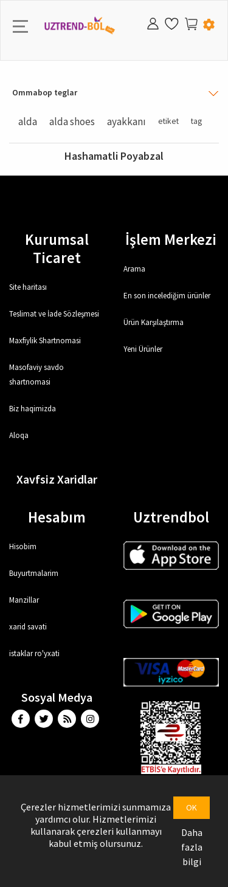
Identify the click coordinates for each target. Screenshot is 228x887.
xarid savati (28, 627)
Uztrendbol (171, 517)
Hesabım (57, 517)
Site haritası (28, 287)
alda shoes (72, 121)
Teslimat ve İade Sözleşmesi (54, 314)
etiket (168, 121)
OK (191, 807)
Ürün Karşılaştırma (153, 322)
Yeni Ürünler (142, 349)
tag (196, 121)
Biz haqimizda (32, 408)
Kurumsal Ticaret (57, 248)
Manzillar (24, 600)
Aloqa (19, 435)
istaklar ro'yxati (34, 653)
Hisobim (22, 546)
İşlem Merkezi (170, 239)
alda (27, 121)
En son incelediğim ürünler (166, 295)
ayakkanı (126, 121)
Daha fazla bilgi (191, 847)
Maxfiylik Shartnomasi (45, 340)
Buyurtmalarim (33, 573)
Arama (134, 269)
